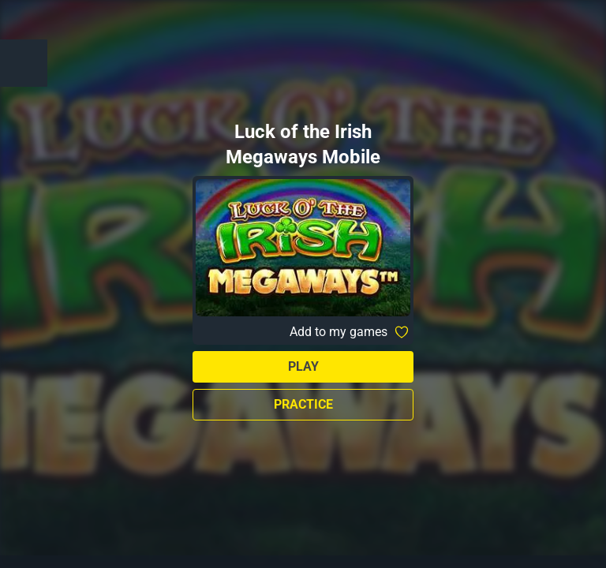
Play (303, 366)
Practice (303, 404)
